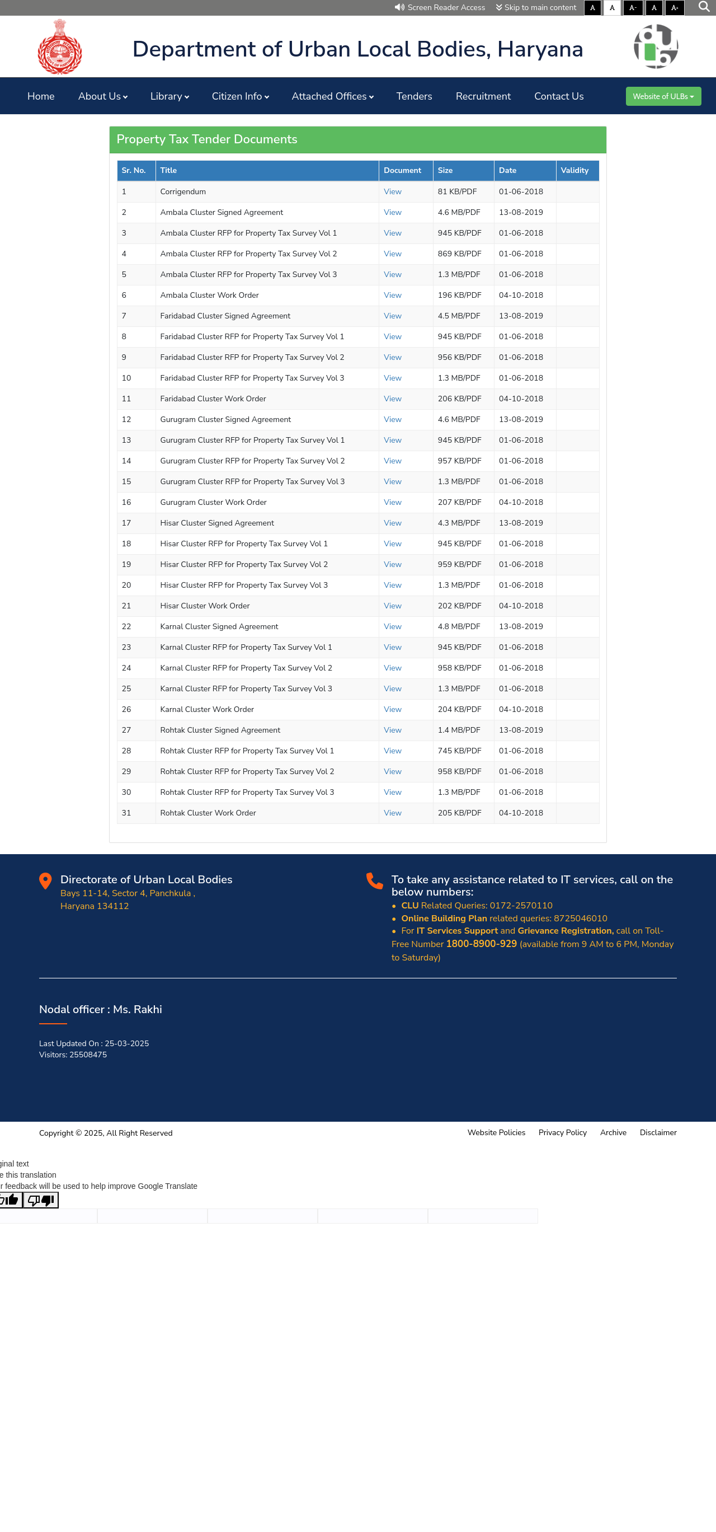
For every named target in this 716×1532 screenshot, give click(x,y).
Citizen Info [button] (237, 96)
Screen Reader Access (440, 7)
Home (41, 96)
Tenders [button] (414, 96)
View (393, 191)
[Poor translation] (41, 1200)
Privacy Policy (563, 1132)
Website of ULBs (663, 96)
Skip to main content (536, 7)
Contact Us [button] (559, 96)
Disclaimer (658, 1132)
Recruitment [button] (483, 96)
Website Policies (497, 1132)
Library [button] (166, 96)
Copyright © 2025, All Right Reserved (106, 1133)
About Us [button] (99, 96)
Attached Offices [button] (329, 96)
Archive (613, 1132)
